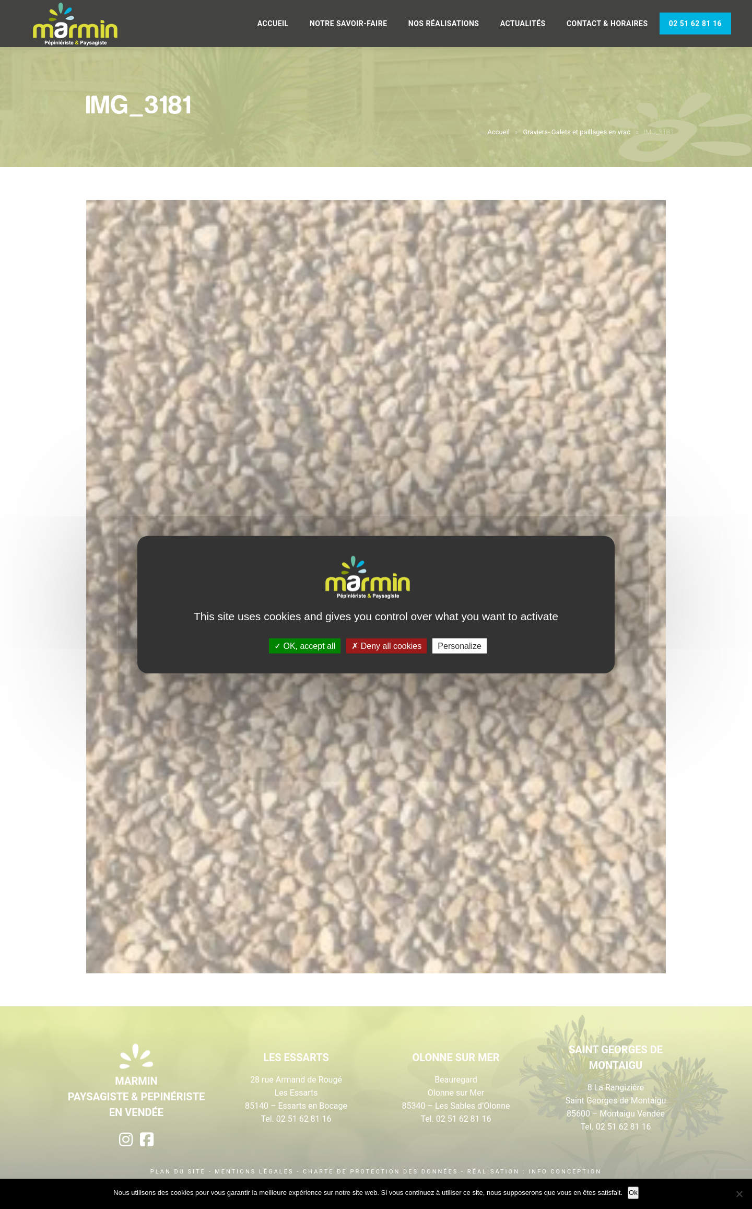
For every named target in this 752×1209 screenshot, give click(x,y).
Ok (633, 1192)
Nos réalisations (443, 23)
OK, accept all (304, 645)
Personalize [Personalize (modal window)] (459, 645)
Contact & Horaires (607, 23)
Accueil (273, 23)
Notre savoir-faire (348, 23)
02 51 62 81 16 (695, 23)
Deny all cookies (386, 645)
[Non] (739, 1194)
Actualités (523, 23)
